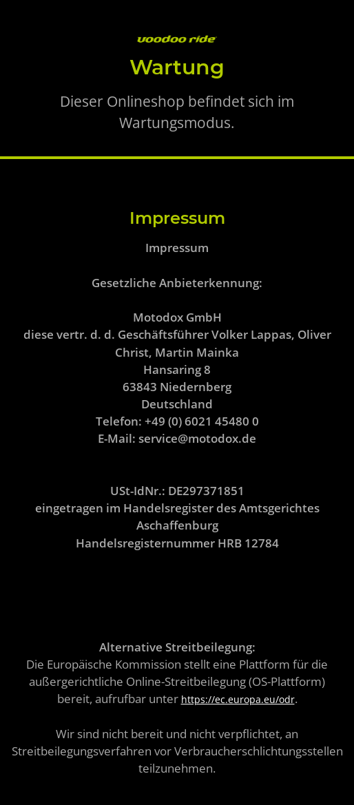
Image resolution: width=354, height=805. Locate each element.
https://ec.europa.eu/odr (238, 699)
